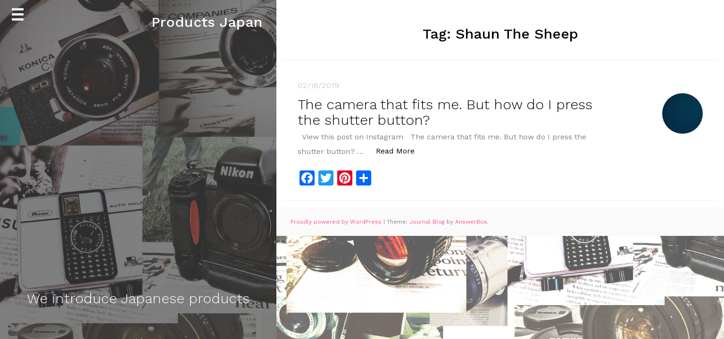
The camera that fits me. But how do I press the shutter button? (445, 112)
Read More (400, 150)
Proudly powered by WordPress (337, 221)
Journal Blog (428, 221)
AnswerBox (471, 221)
